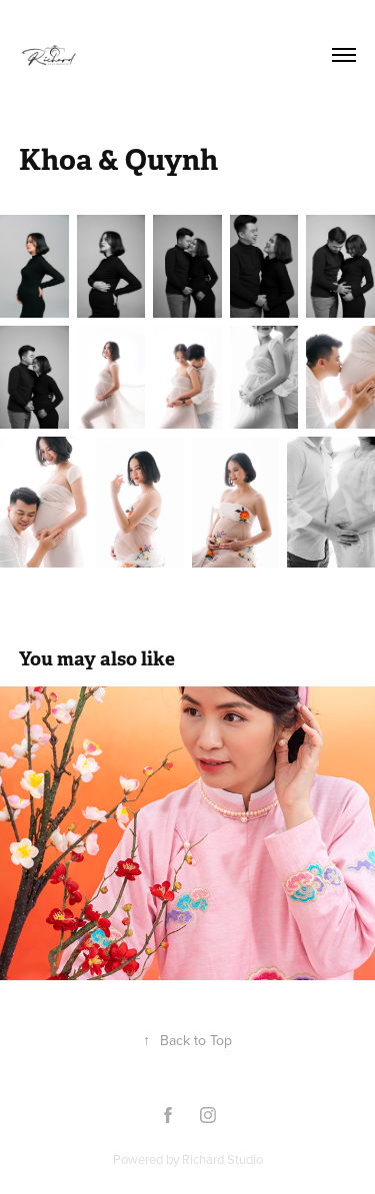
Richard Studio (222, 1159)
